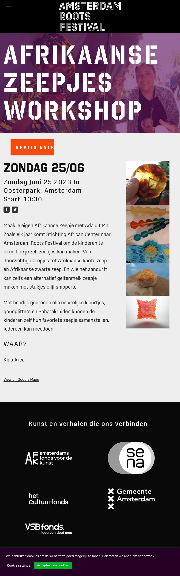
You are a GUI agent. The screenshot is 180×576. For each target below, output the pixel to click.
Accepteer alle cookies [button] (53, 565)
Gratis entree (35, 147)
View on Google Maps (21, 379)
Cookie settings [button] (18, 565)
